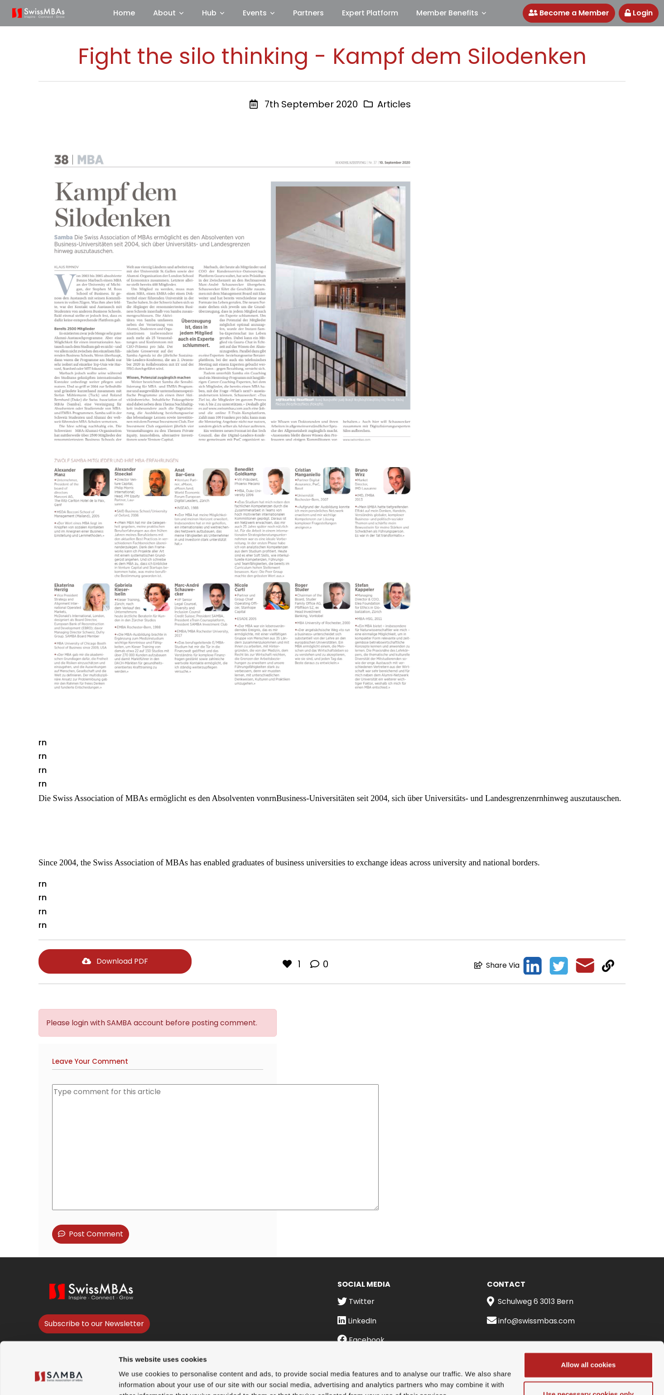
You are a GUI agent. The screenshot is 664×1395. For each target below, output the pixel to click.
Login (639, 13)
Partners (308, 13)
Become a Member (569, 13)
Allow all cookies (588, 1321)
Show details (140, 1377)
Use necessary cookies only (588, 1351)
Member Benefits (447, 13)
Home (124, 13)
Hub (209, 13)
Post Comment (90, 1234)
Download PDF (115, 961)
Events (255, 13)
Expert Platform (370, 13)
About (164, 13)
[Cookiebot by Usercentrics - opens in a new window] (58, 1377)
